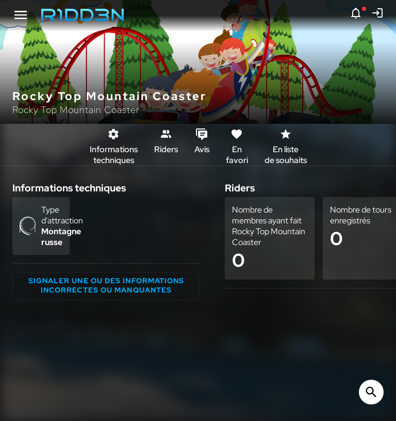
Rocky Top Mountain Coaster (76, 110)
